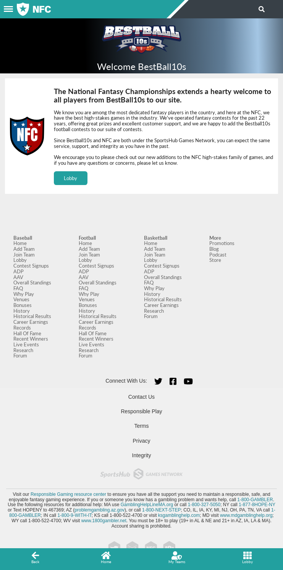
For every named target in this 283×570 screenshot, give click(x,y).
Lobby (70, 178)
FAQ (18, 288)
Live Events (26, 344)
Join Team (24, 255)
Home (20, 243)
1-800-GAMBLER (255, 499)
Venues (21, 299)
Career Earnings (30, 322)
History (21, 311)
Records (22, 328)
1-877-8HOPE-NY (257, 504)
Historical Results (32, 316)
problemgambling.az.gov (99, 510)
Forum (20, 355)
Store (215, 260)
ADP (18, 271)
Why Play (23, 294)
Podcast (217, 255)
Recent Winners (30, 339)
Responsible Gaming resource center (68, 494)
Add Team (24, 249)
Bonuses (22, 305)
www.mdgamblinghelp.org (246, 515)
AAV (18, 277)
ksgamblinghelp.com (179, 515)
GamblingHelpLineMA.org (147, 504)
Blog (214, 249)
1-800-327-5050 (204, 504)
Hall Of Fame (27, 333)
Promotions (221, 243)
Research (23, 350)
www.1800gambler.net (103, 520)
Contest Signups (31, 266)
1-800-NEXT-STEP (161, 510)
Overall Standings (32, 282)
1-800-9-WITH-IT (74, 515)
